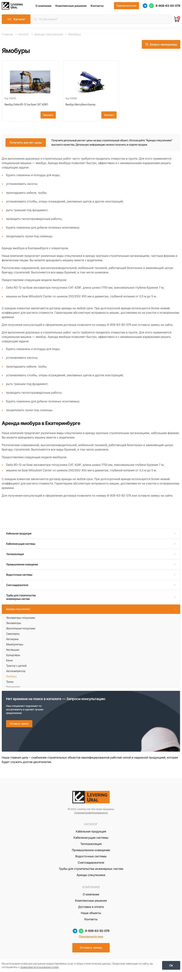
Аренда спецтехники (18, 611)
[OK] (171, 964)
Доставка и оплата (91, 913)
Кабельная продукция (18, 535)
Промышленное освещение (22, 566)
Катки (9, 662)
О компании (47, 7)
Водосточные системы (19, 577)
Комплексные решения (74, 7)
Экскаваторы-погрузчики (20, 619)
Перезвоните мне (91, 943)
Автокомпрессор (15, 673)
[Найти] (36, 21)
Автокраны (12, 641)
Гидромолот (13, 689)
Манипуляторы (14, 646)
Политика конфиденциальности (91, 819)
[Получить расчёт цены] (26, 144)
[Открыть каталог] (16, 21)
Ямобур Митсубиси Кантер (80, 106)
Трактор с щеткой (16, 667)
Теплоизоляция (15, 556)
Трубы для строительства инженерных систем (21, 599)
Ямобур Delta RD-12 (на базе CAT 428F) (26, 106)
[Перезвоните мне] (126, 6)
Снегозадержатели (17, 587)
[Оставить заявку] (19, 725)
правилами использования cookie (39, 966)
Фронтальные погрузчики (20, 630)
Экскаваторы (13, 625)
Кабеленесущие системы (20, 546)
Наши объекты (91, 919)
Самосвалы (12, 635)
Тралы (9, 683)
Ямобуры (11, 678)
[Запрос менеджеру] (160, 46)
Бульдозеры (13, 657)
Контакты (100, 7)
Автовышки (12, 651)
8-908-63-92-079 (168, 7)
